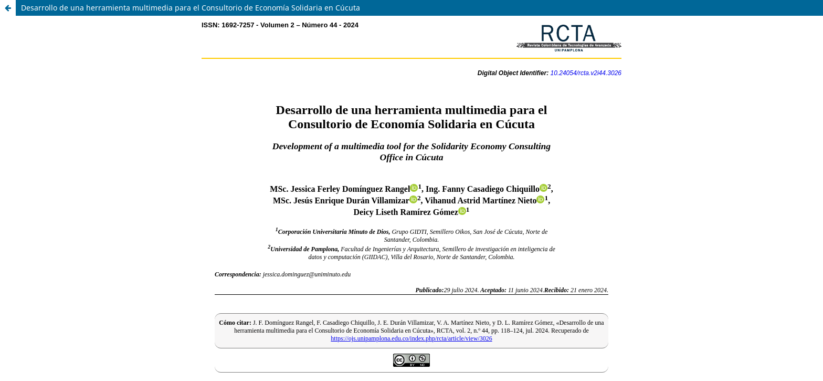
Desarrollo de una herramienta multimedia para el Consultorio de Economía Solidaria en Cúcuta (190, 8)
